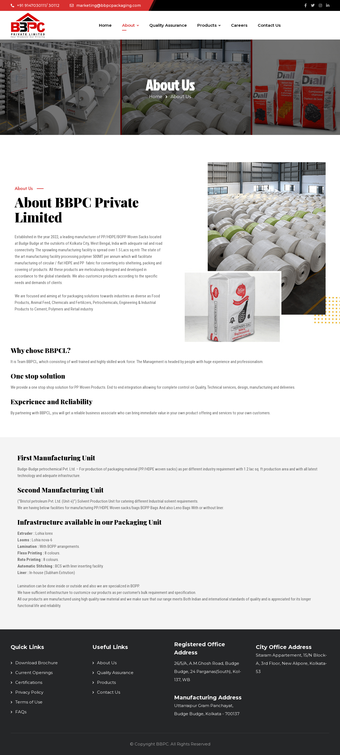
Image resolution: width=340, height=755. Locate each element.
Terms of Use (28, 702)
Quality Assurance (115, 672)
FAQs (20, 711)
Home (155, 96)
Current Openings (34, 672)
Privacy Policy (29, 692)
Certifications (28, 682)
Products (106, 682)
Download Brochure (36, 662)
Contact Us (108, 692)
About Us (107, 662)
